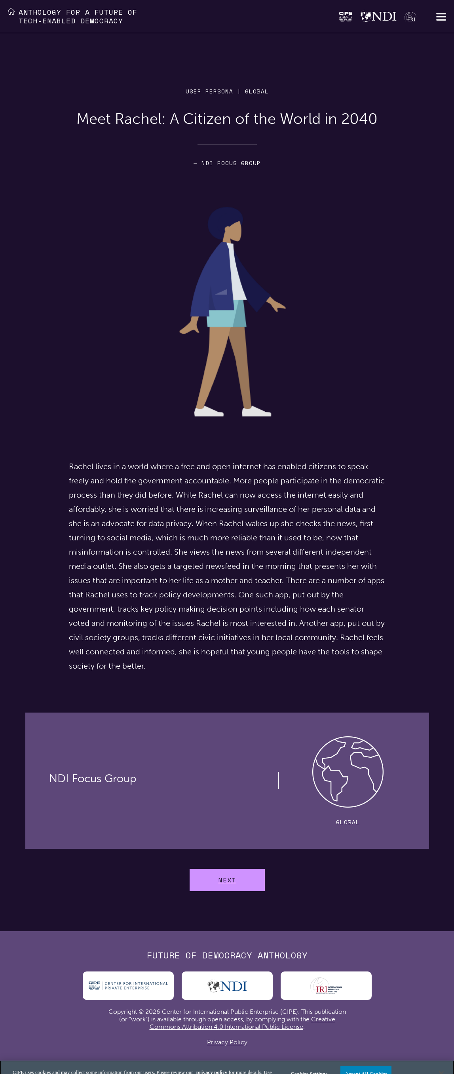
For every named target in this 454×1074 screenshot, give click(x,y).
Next (227, 880)
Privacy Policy (227, 1042)
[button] (441, 17)
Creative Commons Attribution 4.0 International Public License (242, 1022)
